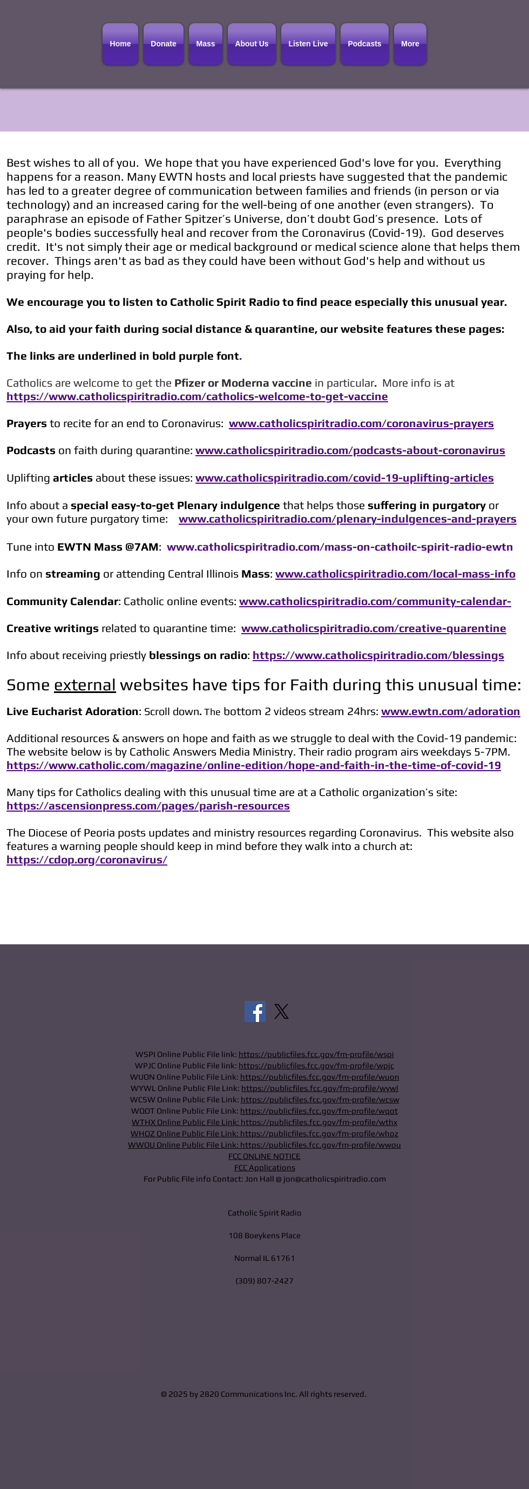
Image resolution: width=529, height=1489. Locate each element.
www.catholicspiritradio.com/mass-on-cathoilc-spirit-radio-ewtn (340, 546)
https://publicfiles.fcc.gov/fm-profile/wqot (319, 1110)
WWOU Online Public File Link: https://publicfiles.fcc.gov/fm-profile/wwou (264, 1144)
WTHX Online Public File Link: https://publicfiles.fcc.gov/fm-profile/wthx (264, 1122)
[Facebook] (255, 1011)
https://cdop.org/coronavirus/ (86, 859)
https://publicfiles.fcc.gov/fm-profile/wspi (316, 1054)
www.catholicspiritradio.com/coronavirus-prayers (361, 423)
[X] (281, 1011)
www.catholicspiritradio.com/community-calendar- (375, 601)
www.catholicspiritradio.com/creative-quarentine (373, 628)
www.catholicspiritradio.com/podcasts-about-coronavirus (350, 450)
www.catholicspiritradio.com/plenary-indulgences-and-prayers (348, 518)
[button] (308, 44)
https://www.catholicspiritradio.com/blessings (378, 655)
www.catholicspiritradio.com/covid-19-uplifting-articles (344, 477)
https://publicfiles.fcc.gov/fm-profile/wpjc (316, 1065)
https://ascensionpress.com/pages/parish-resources (148, 805)
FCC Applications (264, 1167)
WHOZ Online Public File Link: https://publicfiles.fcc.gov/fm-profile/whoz (264, 1133)
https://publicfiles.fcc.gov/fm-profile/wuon (319, 1076)
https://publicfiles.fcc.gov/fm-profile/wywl (319, 1088)
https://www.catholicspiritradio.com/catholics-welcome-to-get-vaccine (197, 396)
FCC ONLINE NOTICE (264, 1156)
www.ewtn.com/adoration (450, 711)
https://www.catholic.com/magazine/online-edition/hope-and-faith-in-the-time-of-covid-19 (253, 765)
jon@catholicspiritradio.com (334, 1178)
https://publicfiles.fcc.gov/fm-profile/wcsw (320, 1099)
